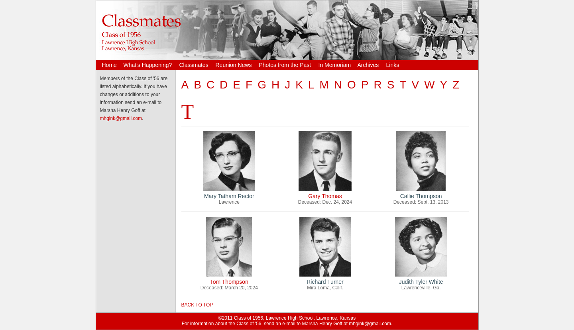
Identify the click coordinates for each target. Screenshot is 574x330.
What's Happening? (148, 65)
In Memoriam (334, 65)
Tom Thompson (229, 282)
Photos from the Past (285, 65)
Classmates (193, 65)
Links (392, 65)
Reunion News (234, 65)
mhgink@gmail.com (121, 118)
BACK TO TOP (197, 305)
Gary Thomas (325, 196)
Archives (368, 65)
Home (109, 65)
